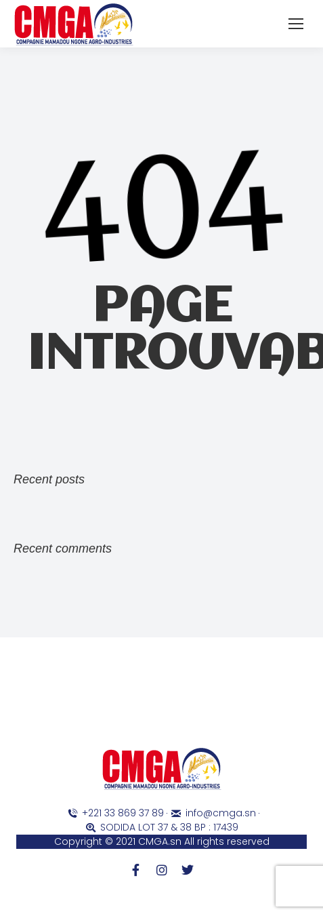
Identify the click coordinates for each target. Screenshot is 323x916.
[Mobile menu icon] (295, 23)
